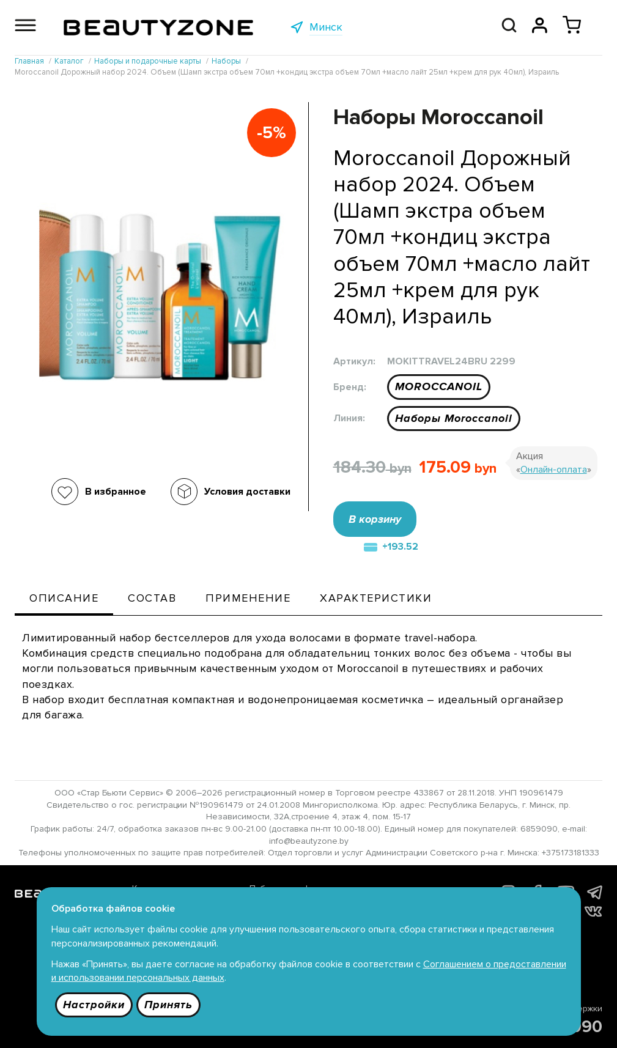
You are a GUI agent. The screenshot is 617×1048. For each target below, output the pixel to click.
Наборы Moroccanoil (453, 418)
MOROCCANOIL (438, 386)
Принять (168, 1004)
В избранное (115, 491)
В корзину (375, 519)
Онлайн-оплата (553, 469)
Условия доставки (247, 491)
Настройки (94, 1004)
